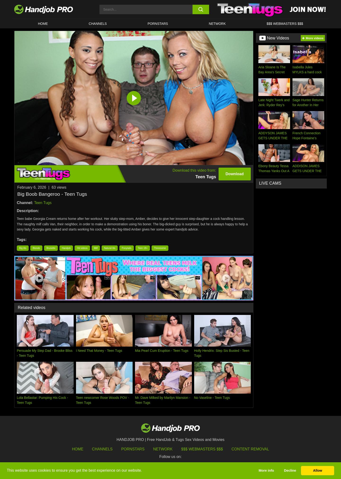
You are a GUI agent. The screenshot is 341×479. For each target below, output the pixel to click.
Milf (96, 248)
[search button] (201, 9)
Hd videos (82, 248)
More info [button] (266, 470)
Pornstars (158, 24)
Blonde (36, 248)
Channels (102, 449)
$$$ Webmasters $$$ (202, 449)
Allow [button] (317, 470)
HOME (43, 24)
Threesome (160, 248)
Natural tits (109, 248)
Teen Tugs (43, 203)
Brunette (50, 248)
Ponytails (126, 248)
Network (217, 24)
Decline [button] (290, 470)
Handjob (66, 248)
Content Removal (250, 449)
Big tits (22, 248)
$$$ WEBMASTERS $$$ (285, 24)
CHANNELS (98, 24)
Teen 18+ (143, 248)
